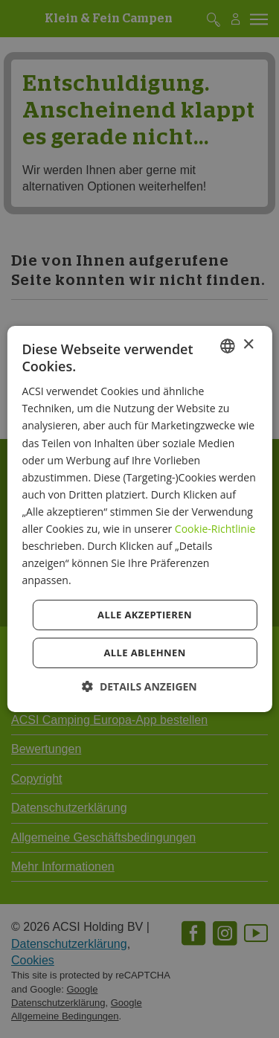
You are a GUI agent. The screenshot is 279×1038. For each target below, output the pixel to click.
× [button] (248, 344)
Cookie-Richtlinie (215, 529)
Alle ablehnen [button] (144, 652)
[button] (139, 686)
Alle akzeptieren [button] (144, 614)
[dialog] (139, 519)
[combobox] (227, 346)
